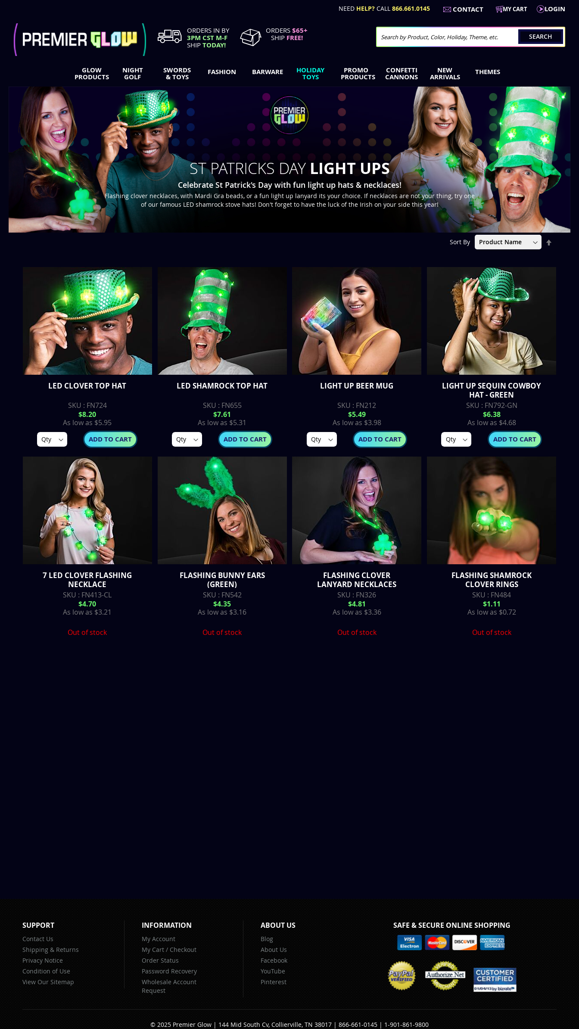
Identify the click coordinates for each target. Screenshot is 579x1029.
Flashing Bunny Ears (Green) (222, 579)
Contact (468, 9)
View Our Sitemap (48, 982)
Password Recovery (169, 971)
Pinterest (273, 982)
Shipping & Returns (50, 949)
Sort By (460, 242)
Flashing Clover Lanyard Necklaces (356, 579)
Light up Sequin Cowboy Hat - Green (491, 390)
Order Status (160, 960)
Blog (267, 939)
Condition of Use (46, 971)
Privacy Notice (42, 960)
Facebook (274, 960)
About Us (274, 949)
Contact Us (37, 939)
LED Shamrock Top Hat (222, 386)
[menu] (289, 74)
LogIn (555, 8)
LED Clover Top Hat (87, 386)
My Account (158, 939)
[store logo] (80, 39)
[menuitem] (89, 74)
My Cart (153, 949)
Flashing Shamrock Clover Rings (491, 579)
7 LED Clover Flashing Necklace (87, 579)
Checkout (183, 949)
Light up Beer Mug (356, 386)
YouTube (273, 971)
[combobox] (470, 37)
